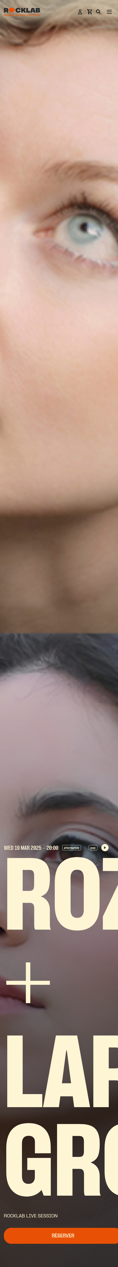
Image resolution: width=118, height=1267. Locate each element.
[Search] (98, 12)
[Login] (80, 12)
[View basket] (89, 13)
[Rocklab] (22, 13)
